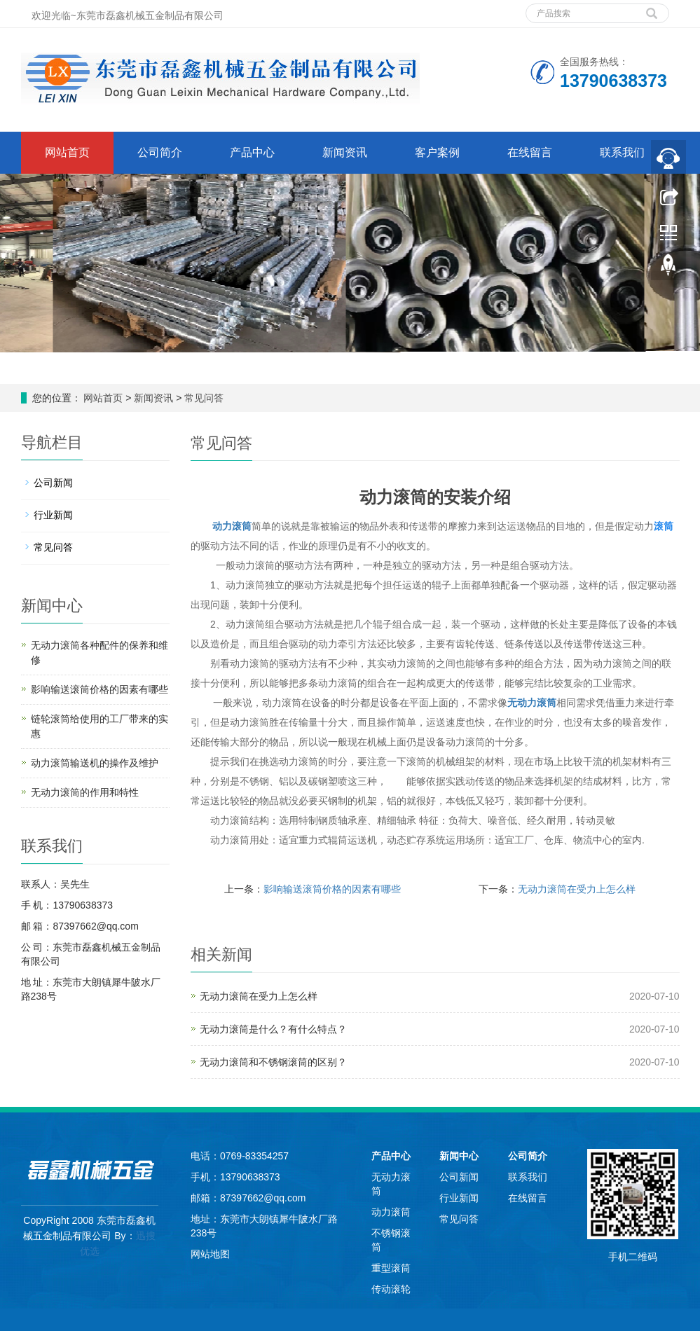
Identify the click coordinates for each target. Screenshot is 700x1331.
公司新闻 (53, 482)
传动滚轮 (391, 1289)
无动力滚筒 (531, 702)
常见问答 (202, 398)
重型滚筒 (391, 1268)
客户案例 (437, 152)
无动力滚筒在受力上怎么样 (577, 889)
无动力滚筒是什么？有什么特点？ (273, 1029)
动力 (222, 526)
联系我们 (622, 152)
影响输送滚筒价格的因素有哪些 (332, 889)
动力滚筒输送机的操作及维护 (94, 762)
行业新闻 (53, 514)
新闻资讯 (344, 152)
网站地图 (210, 1254)
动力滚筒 (391, 1212)
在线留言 (529, 152)
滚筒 (242, 526)
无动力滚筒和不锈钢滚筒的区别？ (273, 1062)
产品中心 (252, 152)
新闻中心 (459, 1155)
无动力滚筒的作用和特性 (85, 792)
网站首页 (67, 152)
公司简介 (159, 152)
